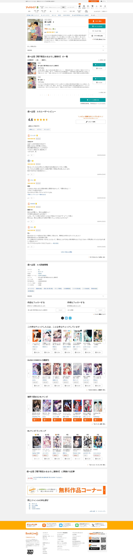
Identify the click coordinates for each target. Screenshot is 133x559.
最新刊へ (44, 60)
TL (57, 11)
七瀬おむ (91, 416)
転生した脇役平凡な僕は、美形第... (87, 415)
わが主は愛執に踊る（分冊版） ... (77, 378)
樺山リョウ (75, 380)
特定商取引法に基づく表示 (78, 543)
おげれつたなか (86, 346)
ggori (80, 416)
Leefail (67, 416)
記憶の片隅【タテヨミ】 (77, 450)
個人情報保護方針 (76, 541)
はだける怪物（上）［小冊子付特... (87, 345)
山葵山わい (65, 380)
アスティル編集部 (61, 453)
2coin (79, 453)
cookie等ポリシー (76, 544)
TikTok (44, 549)
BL (50, 11)
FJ (31, 160)
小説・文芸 (72, 11)
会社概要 (74, 534)
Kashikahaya (96, 416)
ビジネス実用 (79, 11)
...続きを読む (55, 243)
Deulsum (75, 453)
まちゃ (32, 180)
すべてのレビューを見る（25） (98, 257)
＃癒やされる (42, 194)
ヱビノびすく (46, 453)
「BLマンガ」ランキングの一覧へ (97, 464)
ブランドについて (76, 536)
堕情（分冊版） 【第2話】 (87, 377)
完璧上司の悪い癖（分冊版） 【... (67, 378)
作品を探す (59, 536)
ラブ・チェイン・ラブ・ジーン (46, 451)
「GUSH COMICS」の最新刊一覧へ (97, 390)
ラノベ (64, 11)
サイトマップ (75, 546)
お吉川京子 (85, 453)
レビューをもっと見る (66, 252)
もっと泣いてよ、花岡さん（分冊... (56, 378)
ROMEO (95, 449)
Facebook (45, 553)
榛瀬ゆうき (55, 380)
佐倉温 (64, 346)
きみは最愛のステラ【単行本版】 (67, 451)
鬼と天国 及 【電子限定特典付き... (87, 450)
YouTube (45, 551)
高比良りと (45, 346)
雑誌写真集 (86, 11)
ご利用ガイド (104, 11)
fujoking (34, 453)
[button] (36, 352)
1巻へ (37, 60)
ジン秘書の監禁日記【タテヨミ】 (77, 415)
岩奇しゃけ (85, 416)
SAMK (38, 453)
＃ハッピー (47, 129)
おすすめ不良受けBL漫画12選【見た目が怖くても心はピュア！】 (47, 478)
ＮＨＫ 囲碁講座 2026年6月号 (77, 344)
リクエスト (59, 548)
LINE (44, 544)
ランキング (45, 539)
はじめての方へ (97, 11)
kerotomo (32, 203)
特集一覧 (45, 538)
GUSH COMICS (42, 275)
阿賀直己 (91, 453)
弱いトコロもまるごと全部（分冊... (97, 378)
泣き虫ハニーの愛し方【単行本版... (56, 345)
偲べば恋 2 (41, 79)
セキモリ (95, 346)
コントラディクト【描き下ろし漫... (36, 345)
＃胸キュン (32, 129)
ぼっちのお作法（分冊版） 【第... (97, 345)
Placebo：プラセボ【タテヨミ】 (57, 414)
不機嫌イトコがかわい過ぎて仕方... (46, 345)
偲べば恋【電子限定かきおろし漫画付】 (48, 65)
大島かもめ (34, 346)
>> (92, 95)
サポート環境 (60, 541)
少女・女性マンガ (43, 11)
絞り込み (42, 7)
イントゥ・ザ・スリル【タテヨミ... (67, 415)
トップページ (46, 534)
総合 (29, 11)
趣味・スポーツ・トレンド (79, 346)
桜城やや (69, 346)
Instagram (45, 548)
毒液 (64, 416)
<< (40, 95)
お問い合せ (59, 546)
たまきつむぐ (86, 380)
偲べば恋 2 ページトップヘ (98, 511)
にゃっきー (33, 135)
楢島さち (65, 453)
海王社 (40, 273)
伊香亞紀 (45, 380)
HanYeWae (75, 416)
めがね (33, 380)
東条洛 (54, 453)
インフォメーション (61, 544)
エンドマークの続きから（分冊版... (46, 378)
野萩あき (95, 380)
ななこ (32, 227)
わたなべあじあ (97, 453)
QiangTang (34, 416)
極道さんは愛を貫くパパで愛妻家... (67, 345)
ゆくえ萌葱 (47, 24)
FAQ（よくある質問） (62, 543)
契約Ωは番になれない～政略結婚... (57, 450)
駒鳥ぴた (55, 346)
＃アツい (39, 129)
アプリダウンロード (61, 538)
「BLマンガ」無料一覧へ (99, 424)
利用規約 (74, 539)
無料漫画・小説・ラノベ (48, 536)
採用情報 (74, 538)
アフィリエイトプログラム (63, 549)
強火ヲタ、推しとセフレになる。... (36, 378)
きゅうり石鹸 (56, 416)
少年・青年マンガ (36, 11)
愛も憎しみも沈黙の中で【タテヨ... (36, 415)
